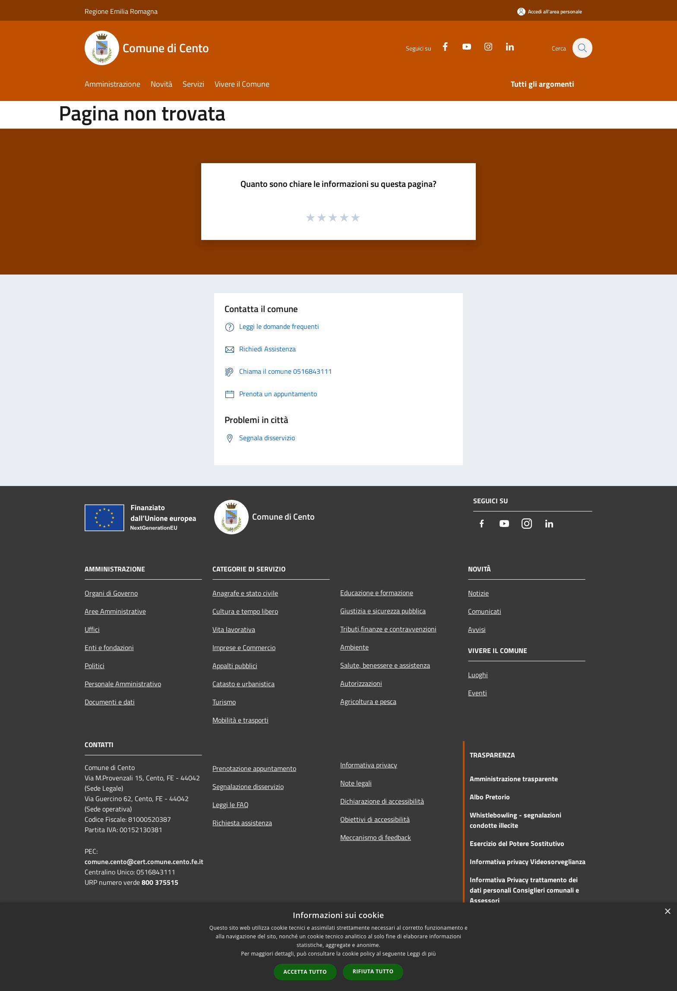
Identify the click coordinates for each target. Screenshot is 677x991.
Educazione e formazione (376, 592)
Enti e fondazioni (109, 647)
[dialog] (338, 947)
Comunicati (484, 611)
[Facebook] (440, 45)
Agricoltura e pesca (368, 701)
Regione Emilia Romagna (121, 11)
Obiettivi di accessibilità (375, 819)
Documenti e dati (110, 702)
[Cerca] (582, 48)
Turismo (224, 702)
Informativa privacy (368, 765)
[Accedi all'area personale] (549, 11)
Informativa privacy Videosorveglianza (527, 861)
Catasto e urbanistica (243, 684)
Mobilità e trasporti (240, 720)
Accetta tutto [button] (305, 971)
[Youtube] (462, 45)
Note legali (356, 783)
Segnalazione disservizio (248, 786)
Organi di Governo (111, 593)
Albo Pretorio (490, 797)
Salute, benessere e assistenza (385, 665)
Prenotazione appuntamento (254, 768)
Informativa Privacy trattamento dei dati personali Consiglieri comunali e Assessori (524, 890)
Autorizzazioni (361, 683)
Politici (94, 665)
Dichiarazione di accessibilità (382, 801)
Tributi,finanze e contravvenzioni (388, 629)
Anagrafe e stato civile (245, 593)
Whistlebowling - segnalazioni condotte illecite (515, 820)
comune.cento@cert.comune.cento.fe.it (144, 861)
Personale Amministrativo (123, 684)
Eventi (477, 693)
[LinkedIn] (505, 45)
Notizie (478, 593)
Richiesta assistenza (242, 822)
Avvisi (477, 629)
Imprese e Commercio (243, 647)
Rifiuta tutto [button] (373, 971)
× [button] (667, 912)
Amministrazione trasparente (514, 778)
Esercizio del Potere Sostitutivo (517, 843)
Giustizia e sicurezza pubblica (383, 611)
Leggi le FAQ (230, 804)
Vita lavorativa (233, 629)
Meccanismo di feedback (375, 837)
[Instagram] (483, 45)
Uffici (92, 629)
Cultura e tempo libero (245, 611)
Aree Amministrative (115, 611)
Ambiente (354, 647)
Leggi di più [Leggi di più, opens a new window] (421, 953)
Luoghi (478, 674)
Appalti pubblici (234, 665)
